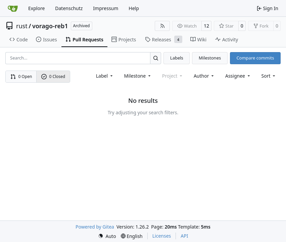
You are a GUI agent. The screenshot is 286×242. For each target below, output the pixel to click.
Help (134, 8)
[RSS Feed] (162, 26)
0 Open (21, 76)
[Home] (12, 8)
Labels (176, 58)
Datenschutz (69, 8)
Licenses (161, 236)
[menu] (269, 76)
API (184, 236)
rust (22, 26)
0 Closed (53, 76)
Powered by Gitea (95, 227)
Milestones (210, 58)
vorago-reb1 (50, 26)
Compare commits (255, 58)
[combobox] (105, 76)
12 (206, 26)
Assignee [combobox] (238, 76)
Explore (36, 8)
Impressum (105, 8)
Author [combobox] (204, 76)
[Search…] (155, 58)
